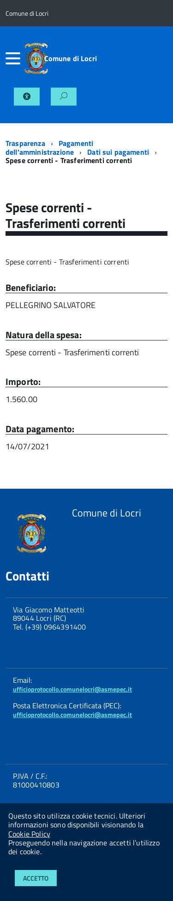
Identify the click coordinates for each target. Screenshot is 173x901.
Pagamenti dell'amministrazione (49, 147)
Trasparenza (25, 143)
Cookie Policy (29, 833)
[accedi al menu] (10, 58)
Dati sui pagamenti (118, 152)
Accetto (35, 878)
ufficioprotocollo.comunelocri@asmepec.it (72, 689)
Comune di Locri (70, 58)
